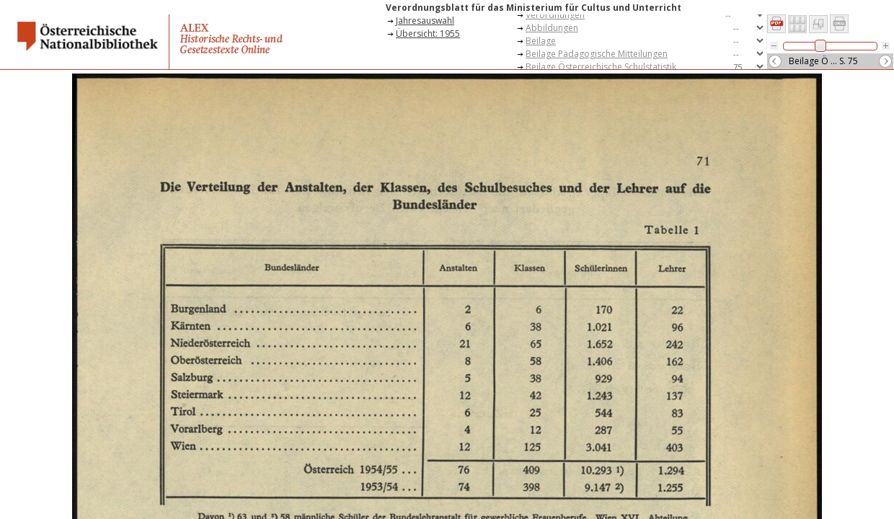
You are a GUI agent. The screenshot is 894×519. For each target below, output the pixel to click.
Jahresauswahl (425, 20)
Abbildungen (552, 28)
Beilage (541, 41)
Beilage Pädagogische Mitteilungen (597, 54)
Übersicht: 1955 (428, 33)
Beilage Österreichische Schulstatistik (601, 67)
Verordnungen (555, 15)
